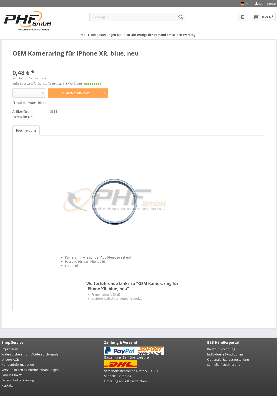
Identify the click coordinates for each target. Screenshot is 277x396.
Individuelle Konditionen (225, 354)
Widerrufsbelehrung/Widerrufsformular (31, 354)
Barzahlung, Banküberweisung (126, 357)
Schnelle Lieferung (117, 376)
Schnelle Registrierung (223, 364)
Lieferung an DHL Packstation (125, 381)
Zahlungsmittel (13, 375)
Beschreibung (26, 130)
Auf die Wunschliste (29, 103)
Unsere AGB (10, 359)
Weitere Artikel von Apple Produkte (115, 298)
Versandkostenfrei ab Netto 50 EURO (131, 371)
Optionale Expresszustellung (228, 359)
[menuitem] (264, 3)
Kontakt (7, 385)
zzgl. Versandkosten (35, 78)
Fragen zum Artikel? (104, 294)
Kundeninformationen (18, 364)
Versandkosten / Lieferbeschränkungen (30, 370)
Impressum (10, 349)
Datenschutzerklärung (18, 380)
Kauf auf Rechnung (221, 349)
